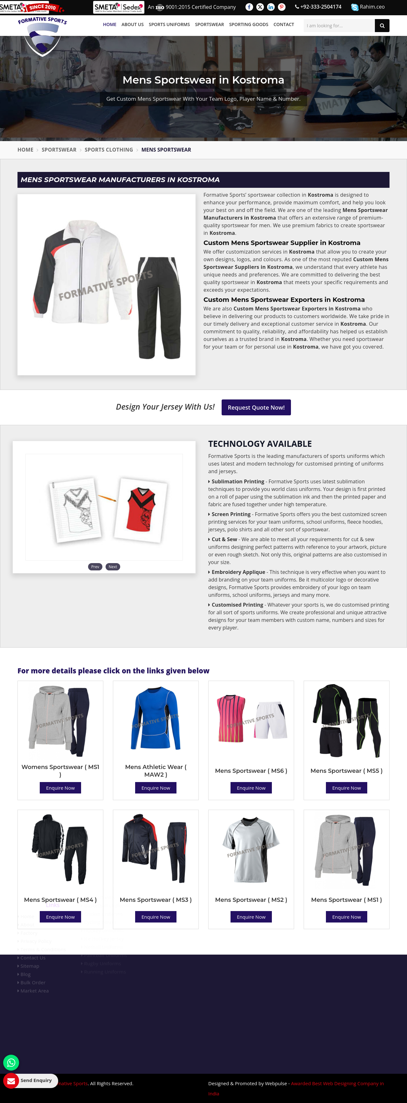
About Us (132, 24)
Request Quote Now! (256, 407)
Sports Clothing (109, 149)
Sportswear (209, 24)
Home (109, 24)
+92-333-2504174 (318, 6)
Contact (283, 24)
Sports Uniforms (169, 24)
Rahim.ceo (368, 7)
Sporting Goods (248, 24)
